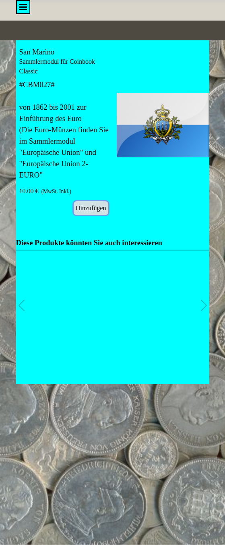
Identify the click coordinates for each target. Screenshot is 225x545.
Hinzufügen (91, 208)
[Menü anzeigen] (23, 7)
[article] (112, 131)
